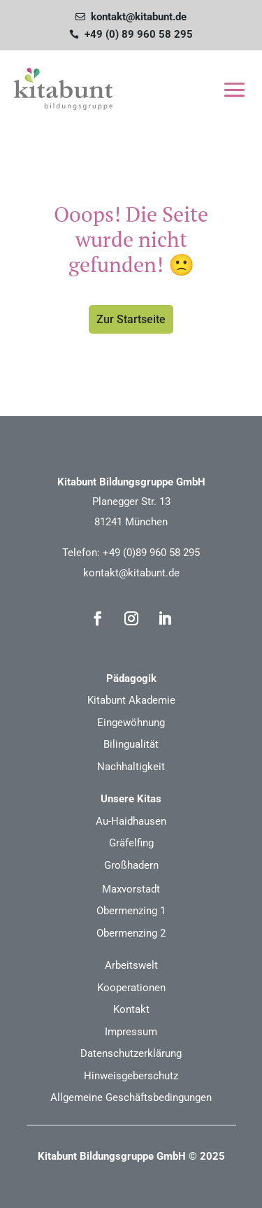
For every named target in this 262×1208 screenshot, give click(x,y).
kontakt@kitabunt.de (131, 573)
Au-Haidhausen (131, 821)
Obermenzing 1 (131, 910)
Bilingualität (131, 744)
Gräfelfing (131, 843)
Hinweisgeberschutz (131, 1076)
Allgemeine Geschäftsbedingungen (131, 1097)
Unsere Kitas (131, 799)
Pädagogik (131, 678)
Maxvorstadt (131, 889)
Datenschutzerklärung (131, 1053)
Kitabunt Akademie (131, 700)
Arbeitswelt (131, 965)
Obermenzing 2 (131, 933)
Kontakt (131, 1009)
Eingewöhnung (131, 722)
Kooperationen (131, 987)
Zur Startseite (131, 319)
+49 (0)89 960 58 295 (151, 552)
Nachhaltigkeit (131, 766)
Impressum (131, 1031)
